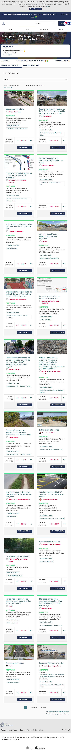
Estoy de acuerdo (35, 9)
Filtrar (35, 79)
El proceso (5, 61)
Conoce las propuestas (10, 65)
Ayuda (61, 29)
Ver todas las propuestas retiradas (57, 712)
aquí (48, 6)
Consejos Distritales (31, 65)
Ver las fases (7, 55)
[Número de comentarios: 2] (31, 263)
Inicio (10, 29)
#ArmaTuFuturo (7, 39)
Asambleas (44, 29)
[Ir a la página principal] (3, 23)
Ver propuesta (25, 148)
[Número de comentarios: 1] (31, 206)
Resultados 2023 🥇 (62, 61)
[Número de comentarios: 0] (31, 140)
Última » (43, 707)
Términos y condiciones (9, 730)
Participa (27, 29)
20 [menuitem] (42, 85)
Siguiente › (34, 707)
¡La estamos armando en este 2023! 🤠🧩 (32, 61)
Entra (62, 23)
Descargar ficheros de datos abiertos (32, 730)
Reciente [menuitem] (7, 87)
